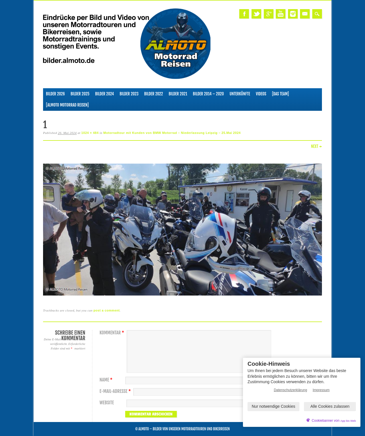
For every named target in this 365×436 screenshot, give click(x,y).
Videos (261, 93)
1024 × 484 (90, 132)
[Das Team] (280, 93)
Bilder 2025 (79, 93)
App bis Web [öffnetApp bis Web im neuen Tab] (348, 420)
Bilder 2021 (178, 93)
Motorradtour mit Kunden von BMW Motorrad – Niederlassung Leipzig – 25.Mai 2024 (172, 132)
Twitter (256, 14)
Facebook (244, 14)
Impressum (321, 390)
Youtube (280, 14)
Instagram (293, 14)
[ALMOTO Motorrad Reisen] (67, 105)
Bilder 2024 (104, 93)
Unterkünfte (240, 93)
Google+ (268, 14)
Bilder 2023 (129, 93)
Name (107, 380)
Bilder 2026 (55, 93)
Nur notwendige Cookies (273, 406)
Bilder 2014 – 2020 (208, 93)
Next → (316, 146)
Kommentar (112, 332)
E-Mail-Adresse (116, 391)
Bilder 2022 (153, 93)
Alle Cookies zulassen (330, 406)
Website (107, 402)
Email (305, 14)
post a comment (107, 310)
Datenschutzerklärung (290, 390)
